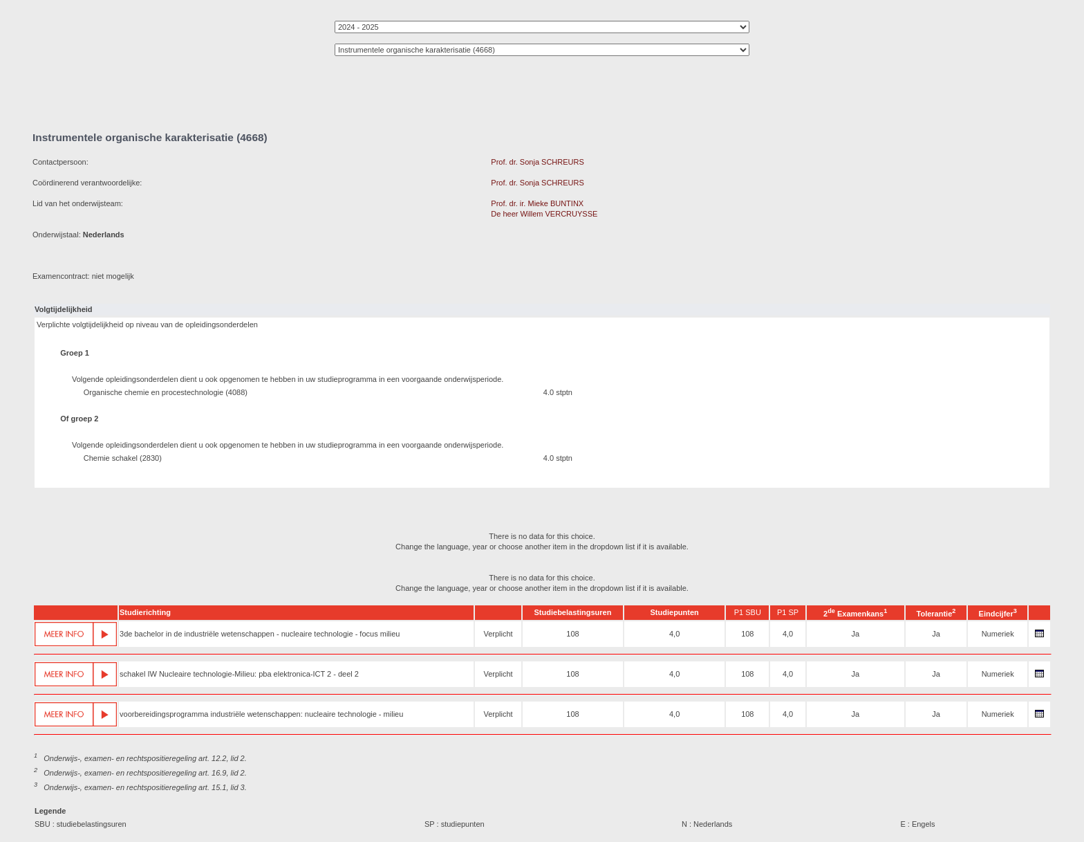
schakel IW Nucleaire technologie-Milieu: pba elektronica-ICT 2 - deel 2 (239, 674)
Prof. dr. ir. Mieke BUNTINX (537, 203)
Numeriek (998, 634)
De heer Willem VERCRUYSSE (544, 214)
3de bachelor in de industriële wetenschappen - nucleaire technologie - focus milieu (260, 634)
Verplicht (497, 634)
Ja (855, 634)
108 (572, 634)
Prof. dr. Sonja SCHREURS (537, 162)
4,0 (674, 634)
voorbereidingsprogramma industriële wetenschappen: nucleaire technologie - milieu (261, 714)
